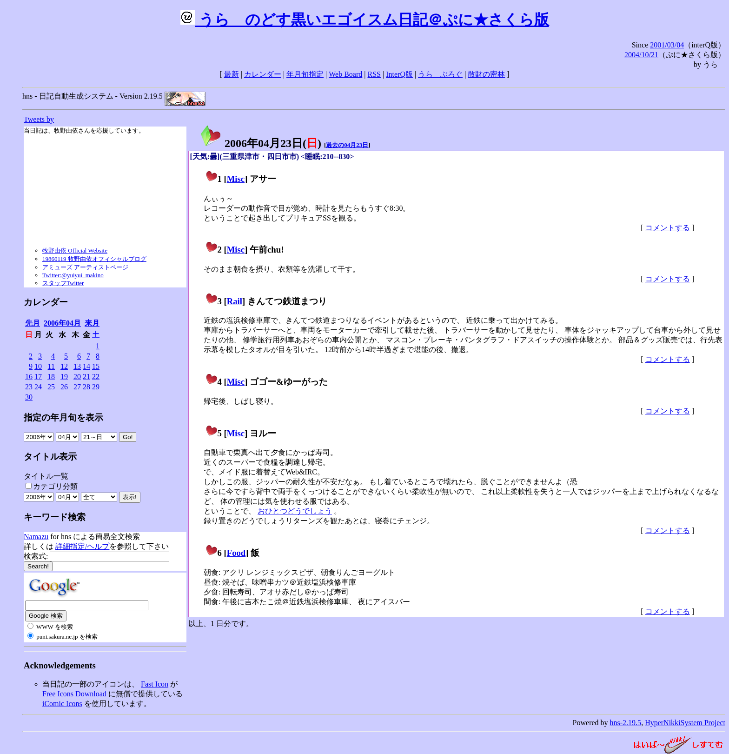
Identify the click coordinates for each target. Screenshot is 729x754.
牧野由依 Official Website (74, 250)
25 (51, 387)
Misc (236, 179)
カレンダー (262, 74)
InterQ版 (399, 74)
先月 (32, 323)
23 (29, 387)
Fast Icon (154, 684)
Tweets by (39, 119)
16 (29, 376)
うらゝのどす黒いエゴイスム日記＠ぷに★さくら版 (364, 19)
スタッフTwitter (63, 283)
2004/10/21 (641, 55)
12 (64, 366)
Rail (234, 301)
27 (77, 387)
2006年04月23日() (260, 143)
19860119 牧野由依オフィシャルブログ (94, 258)
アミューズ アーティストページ (85, 267)
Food (236, 553)
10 (38, 366)
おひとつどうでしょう (295, 511)
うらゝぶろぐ (440, 74)
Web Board (345, 74)
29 (95, 387)
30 (29, 397)
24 (38, 387)
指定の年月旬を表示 (63, 417)
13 (77, 366)
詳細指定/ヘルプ (82, 546)
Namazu (36, 536)
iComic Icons (62, 703)
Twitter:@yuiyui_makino (73, 275)
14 (86, 366)
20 (77, 376)
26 (64, 387)
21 (86, 376)
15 (95, 366)
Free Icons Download (74, 694)
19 (64, 376)
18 (51, 376)
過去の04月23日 (347, 144)
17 (38, 376)
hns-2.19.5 (626, 723)
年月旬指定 (305, 74)
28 (86, 387)
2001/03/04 (667, 45)
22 (95, 376)
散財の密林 (486, 74)
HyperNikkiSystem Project (685, 723)
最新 (231, 74)
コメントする (667, 228)
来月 (92, 323)
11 (51, 366)
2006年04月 (62, 323)
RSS (374, 74)
